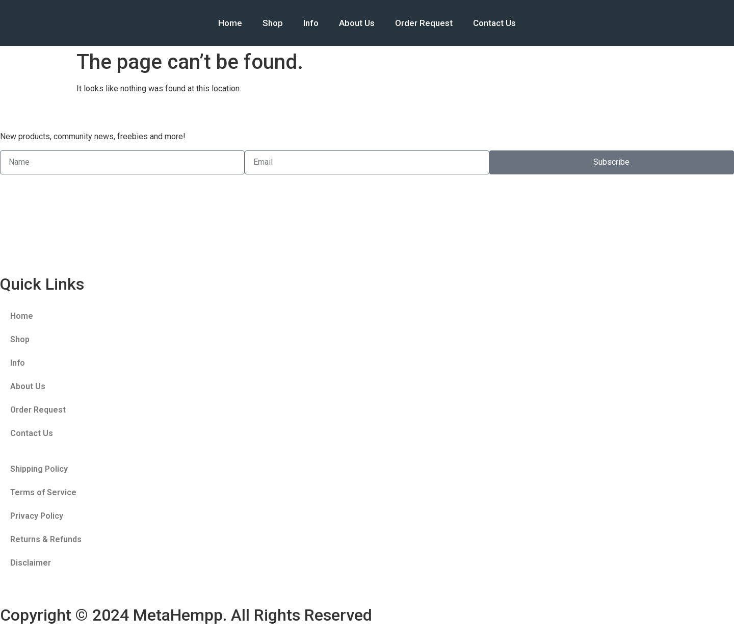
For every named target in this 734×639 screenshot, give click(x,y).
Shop (273, 23)
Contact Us (494, 23)
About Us (357, 23)
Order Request (424, 23)
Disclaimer (30, 563)
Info (311, 23)
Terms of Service (43, 492)
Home (230, 23)
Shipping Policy (39, 469)
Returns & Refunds (46, 539)
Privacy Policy (36, 516)
